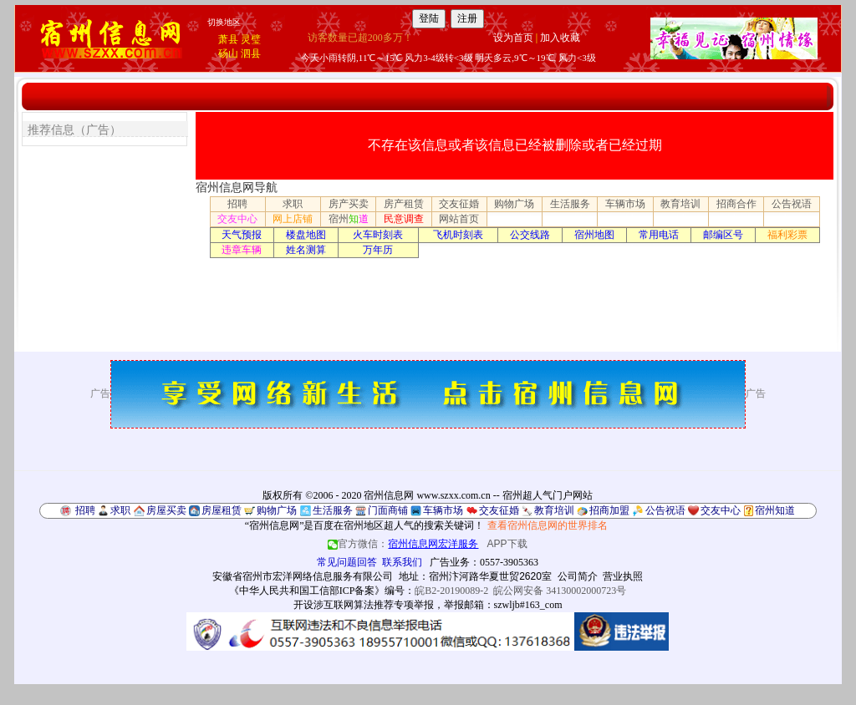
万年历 (378, 250)
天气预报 (242, 235)
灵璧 (251, 39)
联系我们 (402, 562)
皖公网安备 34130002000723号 (559, 590)
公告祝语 (792, 204)
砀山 (228, 53)
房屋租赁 (221, 510)
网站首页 (459, 219)
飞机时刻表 (458, 235)
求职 (293, 204)
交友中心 (237, 219)
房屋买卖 (166, 510)
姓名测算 (306, 250)
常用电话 (659, 235)
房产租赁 (404, 204)
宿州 (349, 219)
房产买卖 (349, 204)
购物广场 (514, 204)
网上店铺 (293, 219)
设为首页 (513, 37)
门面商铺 (388, 510)
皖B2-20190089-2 (451, 590)
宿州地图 (594, 235)
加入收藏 (560, 37)
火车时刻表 (378, 235)
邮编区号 (723, 235)
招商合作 (736, 204)
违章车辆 (242, 250)
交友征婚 (459, 204)
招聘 (237, 204)
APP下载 (507, 544)
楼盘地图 (306, 235)
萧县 (228, 39)
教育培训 (680, 204)
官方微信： (404, 544)
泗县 (251, 53)
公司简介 (578, 576)
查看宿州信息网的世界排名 (547, 525)
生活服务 (570, 204)
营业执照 (623, 576)
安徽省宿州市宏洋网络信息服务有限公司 (302, 576)
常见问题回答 (347, 562)
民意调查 (404, 219)
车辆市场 (625, 204)
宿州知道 (775, 510)
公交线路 (530, 235)
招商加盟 (609, 510)
